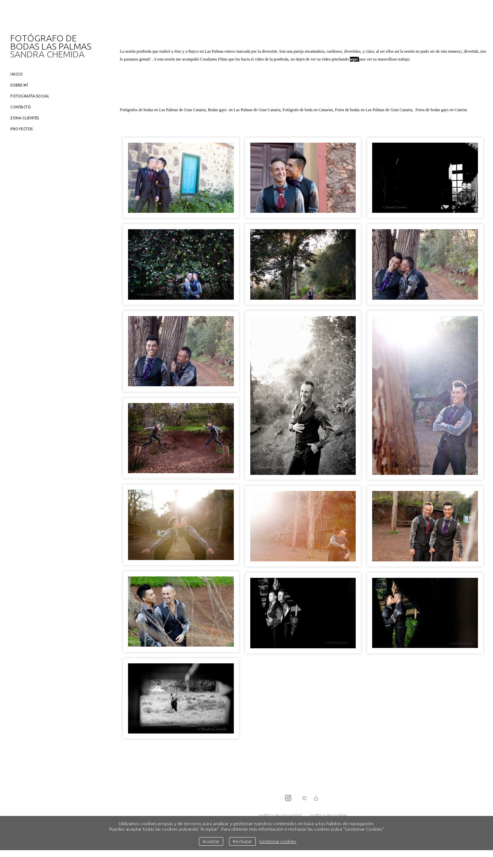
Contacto (20, 107)
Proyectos (21, 129)
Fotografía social (29, 96)
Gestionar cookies (277, 841)
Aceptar (211, 841)
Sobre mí (19, 85)
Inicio (16, 74)
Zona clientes (24, 118)
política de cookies (328, 815)
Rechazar (242, 841)
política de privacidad (280, 815)
